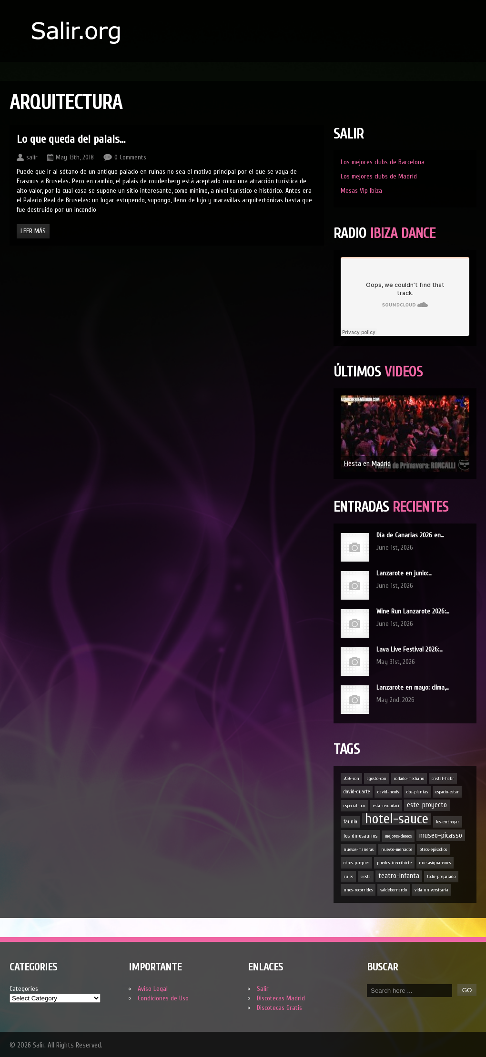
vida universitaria (431, 890)
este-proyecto (427, 805)
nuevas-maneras (359, 849)
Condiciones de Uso (163, 998)
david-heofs (388, 792)
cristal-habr (443, 778)
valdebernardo (393, 890)
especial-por (354, 806)
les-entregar (447, 822)
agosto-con (376, 778)
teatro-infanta (398, 876)
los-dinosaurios (360, 835)
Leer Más (33, 231)
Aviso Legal (153, 989)
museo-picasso (440, 835)
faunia (350, 822)
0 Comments (130, 157)
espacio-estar (447, 792)
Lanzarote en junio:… (404, 573)
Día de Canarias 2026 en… (410, 535)
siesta (366, 876)
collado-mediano (409, 778)
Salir (263, 989)
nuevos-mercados (396, 849)
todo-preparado (441, 876)
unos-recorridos (358, 890)
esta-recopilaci (386, 806)
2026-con (351, 778)
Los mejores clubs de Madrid (379, 176)
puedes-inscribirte (394, 863)
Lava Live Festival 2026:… (409, 649)
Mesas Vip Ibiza (361, 191)
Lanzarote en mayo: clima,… (412, 687)
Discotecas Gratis (279, 1008)
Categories (24, 989)
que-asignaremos (435, 863)
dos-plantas (417, 792)
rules (348, 876)
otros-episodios (433, 849)
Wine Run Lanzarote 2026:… (412, 611)
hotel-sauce (396, 819)
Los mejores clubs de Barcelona (383, 162)
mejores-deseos (398, 836)
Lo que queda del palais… (71, 139)
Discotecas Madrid (281, 998)
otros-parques (356, 863)
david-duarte (357, 792)
